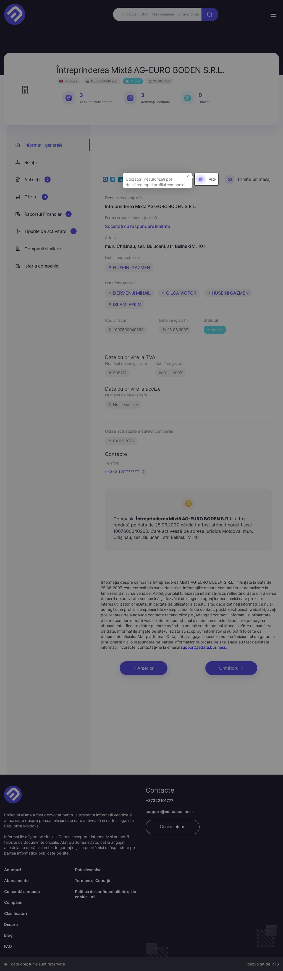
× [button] (187, 176)
